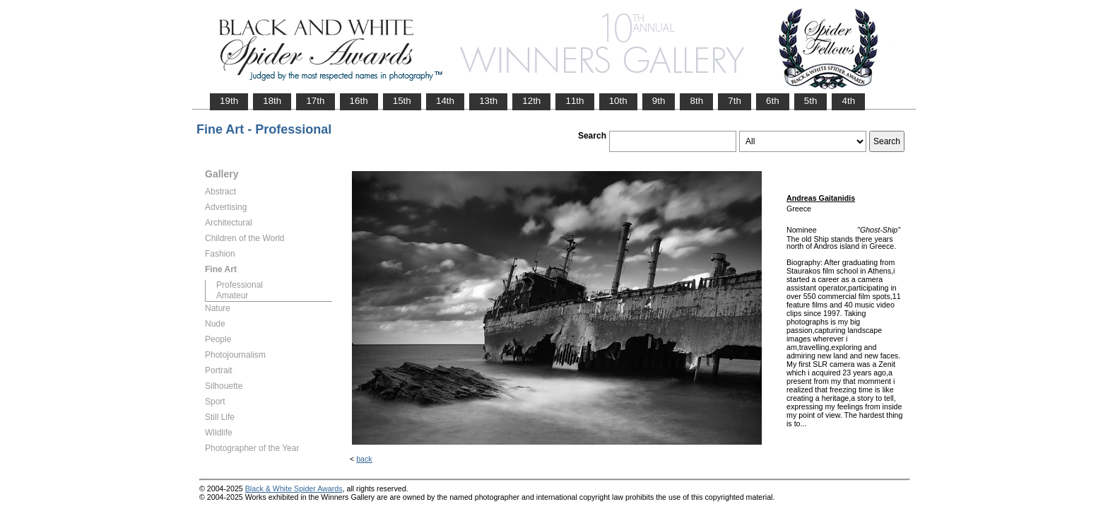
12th (531, 100)
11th (574, 100)
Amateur (232, 295)
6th (772, 100)
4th (848, 100)
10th (618, 100)
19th (229, 100)
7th (734, 100)
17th (315, 100)
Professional (239, 285)
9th (658, 100)
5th (810, 100)
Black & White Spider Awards (294, 488)
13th (488, 100)
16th (359, 100)
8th (696, 100)
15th (402, 100)
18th (272, 100)
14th (445, 100)
